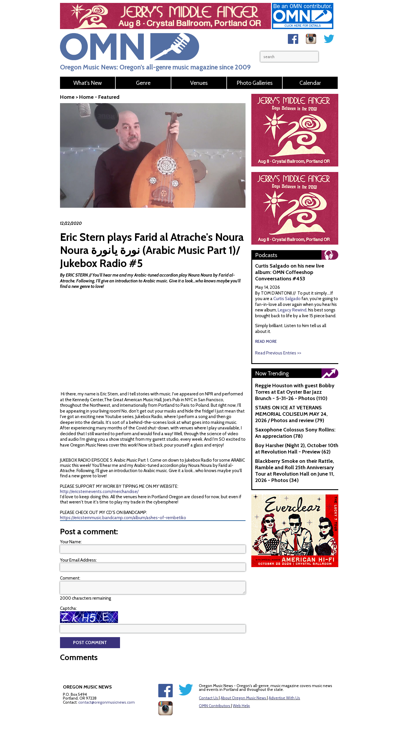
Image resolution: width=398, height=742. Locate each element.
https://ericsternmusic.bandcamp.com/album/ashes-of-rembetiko (123, 517)
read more (266, 341)
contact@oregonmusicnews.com (106, 702)
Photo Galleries (254, 82)
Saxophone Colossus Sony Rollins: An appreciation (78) (295, 432)
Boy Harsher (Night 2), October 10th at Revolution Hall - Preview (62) (296, 448)
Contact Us (208, 698)
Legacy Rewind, (292, 310)
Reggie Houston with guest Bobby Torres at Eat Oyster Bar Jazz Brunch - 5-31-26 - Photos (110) (295, 392)
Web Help (241, 705)
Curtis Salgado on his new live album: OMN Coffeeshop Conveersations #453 (289, 272)
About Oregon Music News (243, 698)
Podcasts (266, 255)
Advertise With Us (284, 698)
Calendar (310, 82)
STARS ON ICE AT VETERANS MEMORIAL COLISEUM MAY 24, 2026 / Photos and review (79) (291, 414)
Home (67, 97)
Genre (143, 82)
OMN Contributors (214, 705)
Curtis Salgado (287, 298)
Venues (199, 82)
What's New (87, 82)
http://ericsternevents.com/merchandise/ (99, 491)
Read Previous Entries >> (278, 353)
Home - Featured (99, 97)
